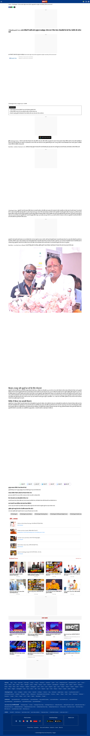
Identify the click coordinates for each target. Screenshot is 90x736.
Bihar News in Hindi (71, 707)
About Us (61, 727)
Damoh (10, 684)
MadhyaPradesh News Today (42, 707)
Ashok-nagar (26, 682)
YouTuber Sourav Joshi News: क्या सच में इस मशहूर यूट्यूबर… (29, 537)
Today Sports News (44, 712)
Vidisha (81, 686)
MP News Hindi (63, 707)
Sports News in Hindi (26, 712)
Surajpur (12, 696)
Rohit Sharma (17, 712)
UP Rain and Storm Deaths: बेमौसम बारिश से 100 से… (28, 530)
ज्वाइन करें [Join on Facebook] (29, 484)
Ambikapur (40, 692)
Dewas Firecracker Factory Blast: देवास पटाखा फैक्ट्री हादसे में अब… (17, 592)
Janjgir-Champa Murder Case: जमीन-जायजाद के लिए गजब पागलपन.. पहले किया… (36, 574)
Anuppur (36, 682)
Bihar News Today (79, 707)
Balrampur (81, 694)
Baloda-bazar (75, 694)
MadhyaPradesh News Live (54, 707)
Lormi (25, 696)
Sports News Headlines (35, 712)
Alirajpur (31, 682)
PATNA (54, 655)
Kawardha (34, 692)
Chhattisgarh (14, 4)
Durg (49, 692)
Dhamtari (45, 692)
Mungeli (43, 696)
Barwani (40, 684)
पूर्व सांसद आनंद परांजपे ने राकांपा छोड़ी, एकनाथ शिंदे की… (17, 635)
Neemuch (49, 684)
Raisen (9, 688)
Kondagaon (20, 692)
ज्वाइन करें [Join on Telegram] (44, 484)
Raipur (29, 696)
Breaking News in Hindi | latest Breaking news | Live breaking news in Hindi (31, 532)
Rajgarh (13, 688)
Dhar (67, 684)
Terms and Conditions (44, 727)
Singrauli (50, 686)
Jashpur (66, 692)
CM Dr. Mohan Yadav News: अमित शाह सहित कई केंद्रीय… (72, 592)
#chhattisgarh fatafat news (76, 514)
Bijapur (58, 694)
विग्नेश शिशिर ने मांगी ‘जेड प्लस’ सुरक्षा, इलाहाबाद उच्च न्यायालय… (17, 654)
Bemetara (53, 694)
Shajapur (76, 686)
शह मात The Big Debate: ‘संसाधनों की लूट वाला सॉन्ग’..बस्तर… (72, 574)
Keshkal (25, 692)
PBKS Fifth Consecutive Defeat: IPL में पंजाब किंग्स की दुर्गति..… (36, 654)
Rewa (5, 688)
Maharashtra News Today (79, 704)
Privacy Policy (30, 727)
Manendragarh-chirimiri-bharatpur (43, 694)
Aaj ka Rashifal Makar (36, 701)
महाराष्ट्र (18, 636)
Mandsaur (80, 684)
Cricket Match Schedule (54, 712)
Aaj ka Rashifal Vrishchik (26, 701)
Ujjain (11, 682)
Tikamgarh (26, 684)
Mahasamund (32, 694)
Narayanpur (7, 696)
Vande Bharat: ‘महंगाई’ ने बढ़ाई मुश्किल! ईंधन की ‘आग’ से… (53, 574)
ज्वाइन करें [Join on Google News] (59, 484)
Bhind (14, 686)
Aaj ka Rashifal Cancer (64, 699)
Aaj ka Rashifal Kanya (8, 701)
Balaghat (27, 686)
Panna (45, 684)
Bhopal (10, 686)
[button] (1, 2)
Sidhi (35, 688)
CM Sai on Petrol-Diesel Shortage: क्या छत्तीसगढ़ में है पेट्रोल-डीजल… (30, 523)
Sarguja (20, 696)
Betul (18, 686)
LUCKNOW (18, 655)
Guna (57, 682)
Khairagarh (23, 694)
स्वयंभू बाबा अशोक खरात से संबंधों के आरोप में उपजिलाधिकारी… (53, 635)
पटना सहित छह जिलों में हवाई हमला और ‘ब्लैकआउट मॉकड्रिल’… (52, 654)
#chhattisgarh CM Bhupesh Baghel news (58, 514)
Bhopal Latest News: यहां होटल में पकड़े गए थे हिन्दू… (72, 635)
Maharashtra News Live (9, 707)
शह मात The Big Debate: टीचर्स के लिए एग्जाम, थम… (35, 592)
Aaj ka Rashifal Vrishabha (43, 699)
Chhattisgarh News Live (49, 704)
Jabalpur (35, 684)
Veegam (54, 733)
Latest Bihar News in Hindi (17, 709)
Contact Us (52, 727)
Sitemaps (35, 721)
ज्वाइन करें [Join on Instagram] (51, 484)
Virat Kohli (12, 712)
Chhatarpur (48, 682)
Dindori (17, 684)
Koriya (28, 694)
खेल (72, 655)
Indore (15, 682)
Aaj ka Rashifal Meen (25, 699)
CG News (30, 704)
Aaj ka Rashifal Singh (73, 699)
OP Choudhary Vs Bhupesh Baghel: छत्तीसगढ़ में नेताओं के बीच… (16, 574)
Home (10, 4)
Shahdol (72, 686)
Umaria (82, 682)
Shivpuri (67, 686)
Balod (66, 694)
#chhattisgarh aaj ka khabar (26, 514)
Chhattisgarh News (24, 704)
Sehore (42, 686)
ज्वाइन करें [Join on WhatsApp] (22, 484)
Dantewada (54, 692)
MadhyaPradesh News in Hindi (29, 707)
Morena (75, 684)
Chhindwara (42, 682)
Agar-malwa (20, 682)
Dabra (22, 684)
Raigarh (33, 696)
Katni (79, 682)
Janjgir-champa (60, 692)
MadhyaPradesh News (19, 707)
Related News (13, 558)
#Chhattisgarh (14, 514)
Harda (38, 686)
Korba (15, 692)
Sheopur (62, 686)
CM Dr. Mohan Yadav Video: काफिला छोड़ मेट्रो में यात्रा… (28, 545)
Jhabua (31, 684)
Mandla (6, 686)
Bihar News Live (7, 709)
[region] (46, 18)
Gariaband (17, 694)
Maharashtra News (58, 704)
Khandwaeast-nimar (72, 682)
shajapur (73, 688)
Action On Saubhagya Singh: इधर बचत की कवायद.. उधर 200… (30, 552)
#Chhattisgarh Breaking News (41, 514)
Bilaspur (62, 694)
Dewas (6, 684)
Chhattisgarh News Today (38, 704)
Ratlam (71, 684)
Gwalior (53, 682)
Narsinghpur (62, 684)
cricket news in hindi (63, 712)
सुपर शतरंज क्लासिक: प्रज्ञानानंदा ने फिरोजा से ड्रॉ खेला (71, 654)
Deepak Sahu (14, 58)
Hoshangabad (33, 686)
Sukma (16, 696)
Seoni (46, 686)
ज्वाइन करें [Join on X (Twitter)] (37, 484)
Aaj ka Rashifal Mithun (54, 699)
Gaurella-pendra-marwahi (74, 692)
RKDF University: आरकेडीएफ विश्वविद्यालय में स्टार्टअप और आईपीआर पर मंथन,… (35, 635)
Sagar (55, 686)
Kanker (29, 692)
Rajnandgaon (38, 696)
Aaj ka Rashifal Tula (17, 701)
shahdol (64, 688)
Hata (28, 688)
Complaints (36, 727)
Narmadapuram (55, 684)
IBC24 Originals (20, 525)
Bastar (70, 694)
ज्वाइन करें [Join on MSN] (67, 484)
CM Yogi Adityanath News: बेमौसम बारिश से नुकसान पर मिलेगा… (54, 592)
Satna (59, 686)
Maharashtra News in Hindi (69, 704)
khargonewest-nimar (63, 682)
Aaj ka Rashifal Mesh (34, 699)
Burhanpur (22, 686)
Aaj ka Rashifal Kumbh (16, 699)
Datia (14, 684)
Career (56, 727)
